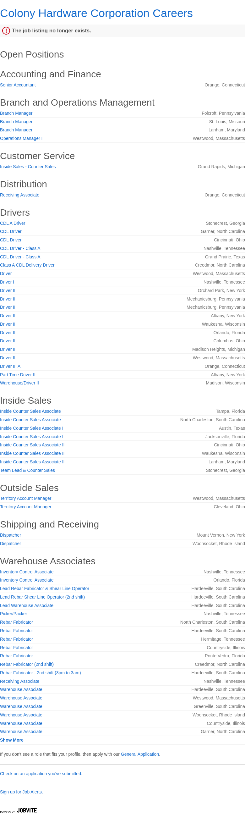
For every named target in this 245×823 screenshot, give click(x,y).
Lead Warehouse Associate (26, 605)
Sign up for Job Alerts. (21, 791)
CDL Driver (11, 231)
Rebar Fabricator (16, 622)
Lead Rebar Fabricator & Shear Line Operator (44, 588)
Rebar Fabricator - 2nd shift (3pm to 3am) (40, 672)
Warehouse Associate (21, 689)
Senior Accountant (18, 84)
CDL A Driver (12, 223)
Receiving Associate (19, 194)
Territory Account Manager (25, 498)
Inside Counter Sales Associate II (32, 444)
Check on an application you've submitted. (41, 773)
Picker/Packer (13, 613)
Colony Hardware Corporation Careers (96, 13)
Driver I (7, 281)
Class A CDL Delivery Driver (27, 265)
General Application (140, 754)
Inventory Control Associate (26, 571)
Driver (6, 273)
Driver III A (10, 366)
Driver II (7, 290)
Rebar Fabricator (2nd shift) (27, 664)
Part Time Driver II (17, 374)
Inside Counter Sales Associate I (31, 428)
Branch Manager (16, 113)
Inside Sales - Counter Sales (28, 166)
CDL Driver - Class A (20, 248)
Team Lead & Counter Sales (27, 470)
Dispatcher (10, 535)
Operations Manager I (21, 138)
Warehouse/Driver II (19, 382)
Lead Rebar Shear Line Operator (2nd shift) (42, 596)
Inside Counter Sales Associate (30, 411)
